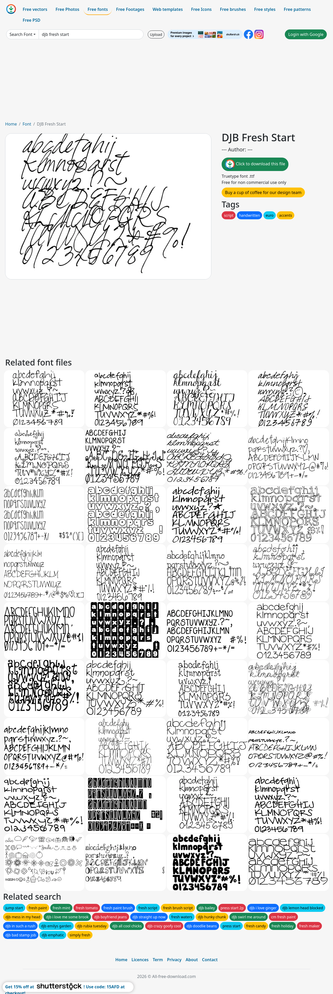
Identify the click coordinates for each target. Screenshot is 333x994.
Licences (139, 959)
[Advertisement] (166, 82)
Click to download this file (255, 164)
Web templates (168, 9)
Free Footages (130, 9)
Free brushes (233, 9)
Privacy (174, 959)
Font (26, 124)
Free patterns (297, 9)
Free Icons (201, 9)
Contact (210, 959)
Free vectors (35, 9)
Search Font (21, 34)
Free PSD (31, 20)
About (192, 959)
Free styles (265, 9)
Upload (156, 34)
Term (158, 959)
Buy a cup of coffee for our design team (263, 192)
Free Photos (67, 9)
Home (11, 124)
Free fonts (98, 9)
